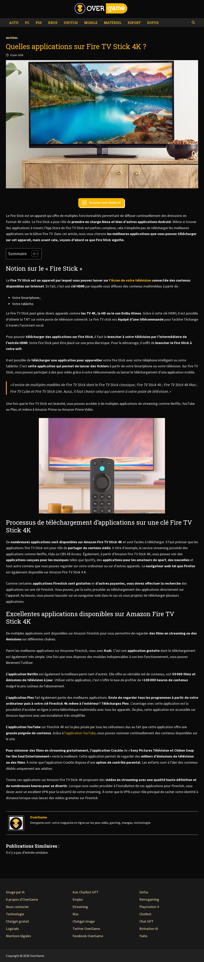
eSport (134, 23)
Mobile (91, 23)
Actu (14, 23)
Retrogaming (149, 899)
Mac (76, 914)
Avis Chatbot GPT (86, 892)
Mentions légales (18, 936)
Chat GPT (146, 921)
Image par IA (15, 892)
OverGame (38, 817)
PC (27, 23)
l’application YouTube (80, 733)
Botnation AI (148, 928)
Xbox (53, 23)
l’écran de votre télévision (130, 280)
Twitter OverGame (86, 928)
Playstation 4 (149, 906)
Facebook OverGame (88, 936)
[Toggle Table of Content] (33, 253)
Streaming (80, 906)
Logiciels (12, 928)
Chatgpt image (84, 921)
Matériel (112, 23)
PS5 (39, 23)
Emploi (78, 899)
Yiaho (143, 936)
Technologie (15, 914)
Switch (71, 23)
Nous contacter (17, 906)
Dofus (153, 23)
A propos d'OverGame (22, 899)
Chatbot (145, 914)
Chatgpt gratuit (17, 921)
